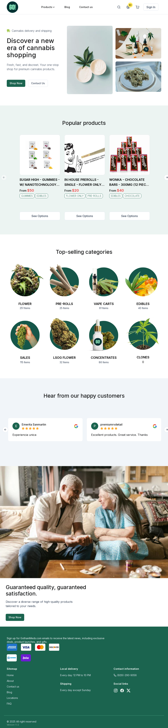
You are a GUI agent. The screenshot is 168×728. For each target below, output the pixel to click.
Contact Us (38, 83)
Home (10, 675)
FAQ (9, 703)
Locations (12, 697)
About (10, 680)
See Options (40, 216)
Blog (9, 692)
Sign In (150, 7)
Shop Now (16, 83)
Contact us (13, 686)
